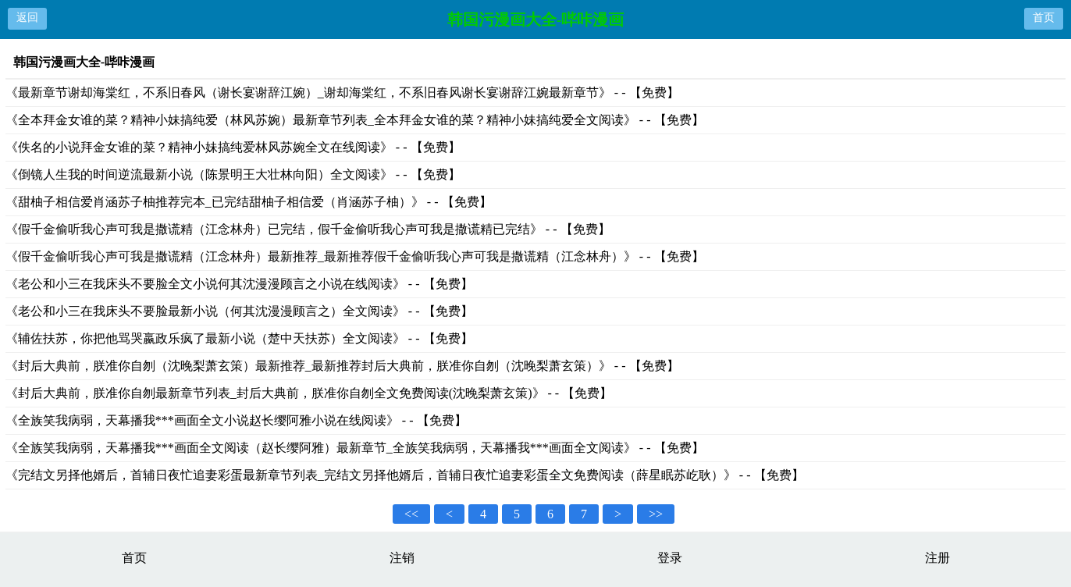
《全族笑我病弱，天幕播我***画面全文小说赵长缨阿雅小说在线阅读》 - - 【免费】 (236, 420)
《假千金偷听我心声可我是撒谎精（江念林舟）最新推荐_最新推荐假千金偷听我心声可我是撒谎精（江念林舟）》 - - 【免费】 (354, 256)
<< (411, 514)
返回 (27, 17)
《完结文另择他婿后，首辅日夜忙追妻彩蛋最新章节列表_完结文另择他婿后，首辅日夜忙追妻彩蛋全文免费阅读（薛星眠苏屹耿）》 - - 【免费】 (404, 475)
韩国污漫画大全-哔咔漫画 (535, 19)
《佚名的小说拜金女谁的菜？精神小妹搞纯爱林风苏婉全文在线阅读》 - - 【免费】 (233, 147)
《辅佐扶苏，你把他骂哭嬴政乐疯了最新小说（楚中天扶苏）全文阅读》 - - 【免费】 (239, 338)
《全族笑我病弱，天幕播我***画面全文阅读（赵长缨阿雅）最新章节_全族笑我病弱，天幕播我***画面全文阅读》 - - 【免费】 (354, 447)
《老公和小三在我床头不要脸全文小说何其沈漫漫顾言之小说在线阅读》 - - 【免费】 (239, 283)
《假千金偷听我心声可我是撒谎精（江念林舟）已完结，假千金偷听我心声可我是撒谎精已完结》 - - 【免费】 (307, 229)
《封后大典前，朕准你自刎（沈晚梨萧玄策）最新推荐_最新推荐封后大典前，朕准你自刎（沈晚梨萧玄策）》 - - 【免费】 (342, 365)
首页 (1044, 17)
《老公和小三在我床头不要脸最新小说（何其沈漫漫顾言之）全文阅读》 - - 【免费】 (239, 311)
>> (656, 514)
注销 (402, 557)
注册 (937, 557)
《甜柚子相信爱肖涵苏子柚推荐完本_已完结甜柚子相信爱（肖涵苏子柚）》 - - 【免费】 (248, 201)
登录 (669, 557)
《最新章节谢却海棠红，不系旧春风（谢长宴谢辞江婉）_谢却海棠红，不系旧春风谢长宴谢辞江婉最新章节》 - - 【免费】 (342, 92)
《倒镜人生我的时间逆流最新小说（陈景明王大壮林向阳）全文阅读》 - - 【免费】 (233, 174)
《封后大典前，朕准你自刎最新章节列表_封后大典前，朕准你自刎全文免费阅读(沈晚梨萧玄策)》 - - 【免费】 (308, 393)
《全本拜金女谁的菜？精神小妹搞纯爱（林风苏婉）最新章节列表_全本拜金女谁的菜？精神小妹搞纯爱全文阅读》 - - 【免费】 (354, 119)
